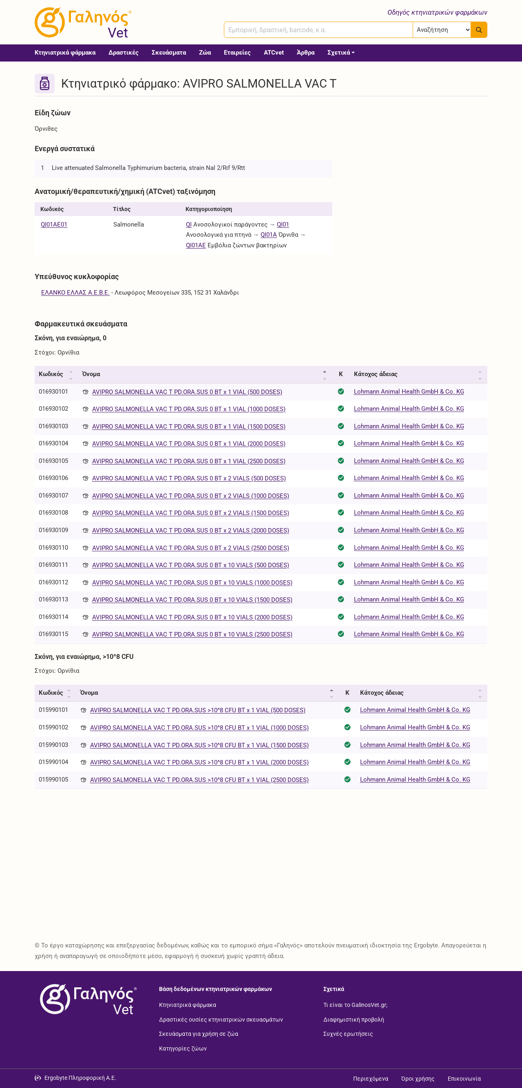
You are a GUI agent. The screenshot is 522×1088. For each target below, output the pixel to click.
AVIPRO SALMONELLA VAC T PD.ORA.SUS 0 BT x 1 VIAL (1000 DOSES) (188, 409)
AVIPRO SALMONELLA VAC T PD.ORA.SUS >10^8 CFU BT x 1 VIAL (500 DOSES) (197, 710)
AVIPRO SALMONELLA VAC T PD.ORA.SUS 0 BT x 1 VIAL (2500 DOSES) (188, 461)
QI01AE (196, 245)
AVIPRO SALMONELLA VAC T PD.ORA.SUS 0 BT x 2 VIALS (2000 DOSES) (190, 530)
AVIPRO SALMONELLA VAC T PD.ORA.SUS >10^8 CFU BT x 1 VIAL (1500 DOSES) (199, 745)
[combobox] (318, 30)
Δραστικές (123, 52)
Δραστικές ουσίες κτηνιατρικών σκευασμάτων (221, 1019)
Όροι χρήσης (418, 1078)
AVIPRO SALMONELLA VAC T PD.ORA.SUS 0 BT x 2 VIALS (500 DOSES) (189, 478)
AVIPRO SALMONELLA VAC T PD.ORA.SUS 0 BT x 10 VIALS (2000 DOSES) (192, 617)
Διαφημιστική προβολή (353, 1019)
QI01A (269, 234)
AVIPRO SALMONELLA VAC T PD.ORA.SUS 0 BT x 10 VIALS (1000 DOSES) (192, 582)
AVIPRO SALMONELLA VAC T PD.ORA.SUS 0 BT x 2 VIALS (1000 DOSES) (190, 496)
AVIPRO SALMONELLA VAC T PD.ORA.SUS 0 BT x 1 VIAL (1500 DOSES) (188, 426)
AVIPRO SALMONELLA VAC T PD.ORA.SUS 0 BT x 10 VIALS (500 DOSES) (190, 565)
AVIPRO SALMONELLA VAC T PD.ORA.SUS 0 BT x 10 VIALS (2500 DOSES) (192, 634)
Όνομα (91, 374)
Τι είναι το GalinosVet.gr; (355, 1005)
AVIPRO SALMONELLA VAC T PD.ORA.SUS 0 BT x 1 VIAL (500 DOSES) (187, 392)
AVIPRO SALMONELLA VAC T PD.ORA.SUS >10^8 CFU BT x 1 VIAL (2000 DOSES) (199, 762)
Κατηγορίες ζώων (183, 1048)
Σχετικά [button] (338, 52)
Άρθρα (305, 52)
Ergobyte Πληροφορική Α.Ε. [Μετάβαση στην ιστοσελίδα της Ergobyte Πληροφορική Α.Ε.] (80, 1078)
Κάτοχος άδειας (376, 374)
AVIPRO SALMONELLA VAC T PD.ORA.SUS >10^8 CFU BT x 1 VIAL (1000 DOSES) (199, 727)
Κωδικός (51, 374)
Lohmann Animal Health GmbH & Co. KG (409, 391)
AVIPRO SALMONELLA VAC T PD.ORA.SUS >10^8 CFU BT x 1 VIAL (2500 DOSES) (199, 780)
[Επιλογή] (442, 30)
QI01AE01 (54, 224)
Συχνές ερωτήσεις (348, 1034)
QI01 (283, 224)
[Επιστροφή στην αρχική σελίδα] (87, 999)
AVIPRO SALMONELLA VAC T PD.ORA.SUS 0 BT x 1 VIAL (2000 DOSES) (188, 443)
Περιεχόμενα (370, 1078)
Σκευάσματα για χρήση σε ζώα (198, 1034)
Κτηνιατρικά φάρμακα (65, 52)
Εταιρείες (237, 52)
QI (189, 224)
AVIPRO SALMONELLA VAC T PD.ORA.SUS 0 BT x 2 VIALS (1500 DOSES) (190, 513)
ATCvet (274, 52)
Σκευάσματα (169, 52)
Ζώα (205, 52)
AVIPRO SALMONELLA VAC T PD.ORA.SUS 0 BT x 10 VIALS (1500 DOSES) (192, 599)
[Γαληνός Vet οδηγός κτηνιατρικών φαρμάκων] (81, 22)
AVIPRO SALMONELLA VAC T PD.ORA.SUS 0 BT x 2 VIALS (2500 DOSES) (190, 548)
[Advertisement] (416, 162)
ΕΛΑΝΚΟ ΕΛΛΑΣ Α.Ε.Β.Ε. (75, 292)
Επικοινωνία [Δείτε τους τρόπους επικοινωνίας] (464, 1078)
